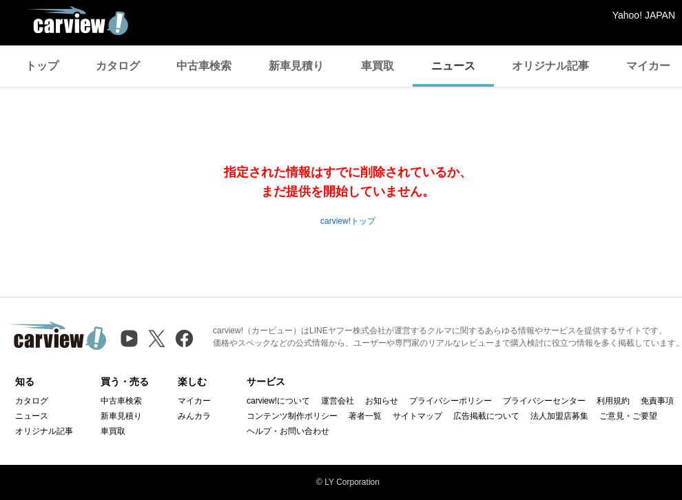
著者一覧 (365, 416)
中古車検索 (203, 66)
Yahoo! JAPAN (643, 15)
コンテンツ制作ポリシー (292, 416)
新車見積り (296, 66)
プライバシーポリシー (450, 401)
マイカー (194, 401)
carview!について (278, 401)
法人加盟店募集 (559, 416)
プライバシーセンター (544, 401)
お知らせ (381, 401)
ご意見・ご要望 (628, 416)
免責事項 (657, 401)
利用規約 (613, 401)
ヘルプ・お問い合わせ (288, 431)
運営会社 (337, 401)
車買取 (377, 66)
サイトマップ (417, 416)
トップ (42, 66)
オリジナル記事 (550, 66)
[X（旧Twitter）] (156, 338)
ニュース (453, 66)
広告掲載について (486, 416)
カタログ (118, 66)
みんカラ (194, 416)
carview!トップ (347, 221)
